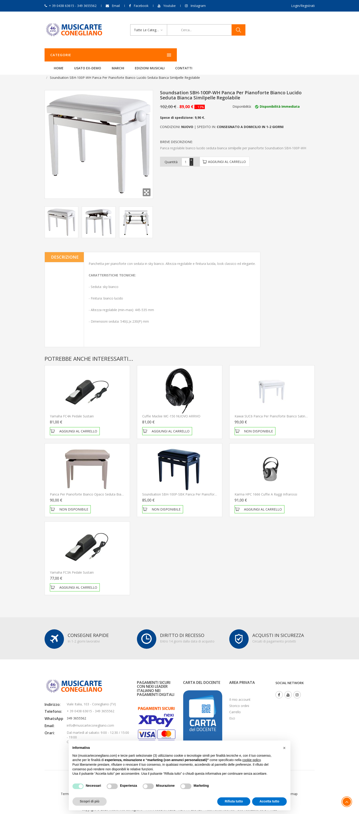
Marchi (175, 55)
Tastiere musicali (72, 70)
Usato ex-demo (145, 55)
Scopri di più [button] (90, 801)
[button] (284, 748)
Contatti (241, 55)
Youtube (169, 5)
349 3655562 (76, 711)
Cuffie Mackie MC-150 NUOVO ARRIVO (171, 409)
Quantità (171, 155)
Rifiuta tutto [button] (234, 801)
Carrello (235, 705)
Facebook (141, 5)
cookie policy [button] (251, 760)
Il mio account (239, 692)
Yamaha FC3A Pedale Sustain (72, 565)
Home (116, 55)
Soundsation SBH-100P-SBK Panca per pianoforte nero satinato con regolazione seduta (209, 487)
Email (116, 5)
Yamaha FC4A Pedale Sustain (72, 409)
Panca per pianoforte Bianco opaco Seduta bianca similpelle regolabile (104, 487)
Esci (232, 711)
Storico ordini (239, 699)
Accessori (98, 70)
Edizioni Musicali (207, 55)
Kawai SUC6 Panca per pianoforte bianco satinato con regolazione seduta (291, 409)
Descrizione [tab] (65, 250)
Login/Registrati (303, 5)
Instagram (198, 5)
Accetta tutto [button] (269, 801)
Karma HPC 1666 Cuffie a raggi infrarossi (266, 487)
